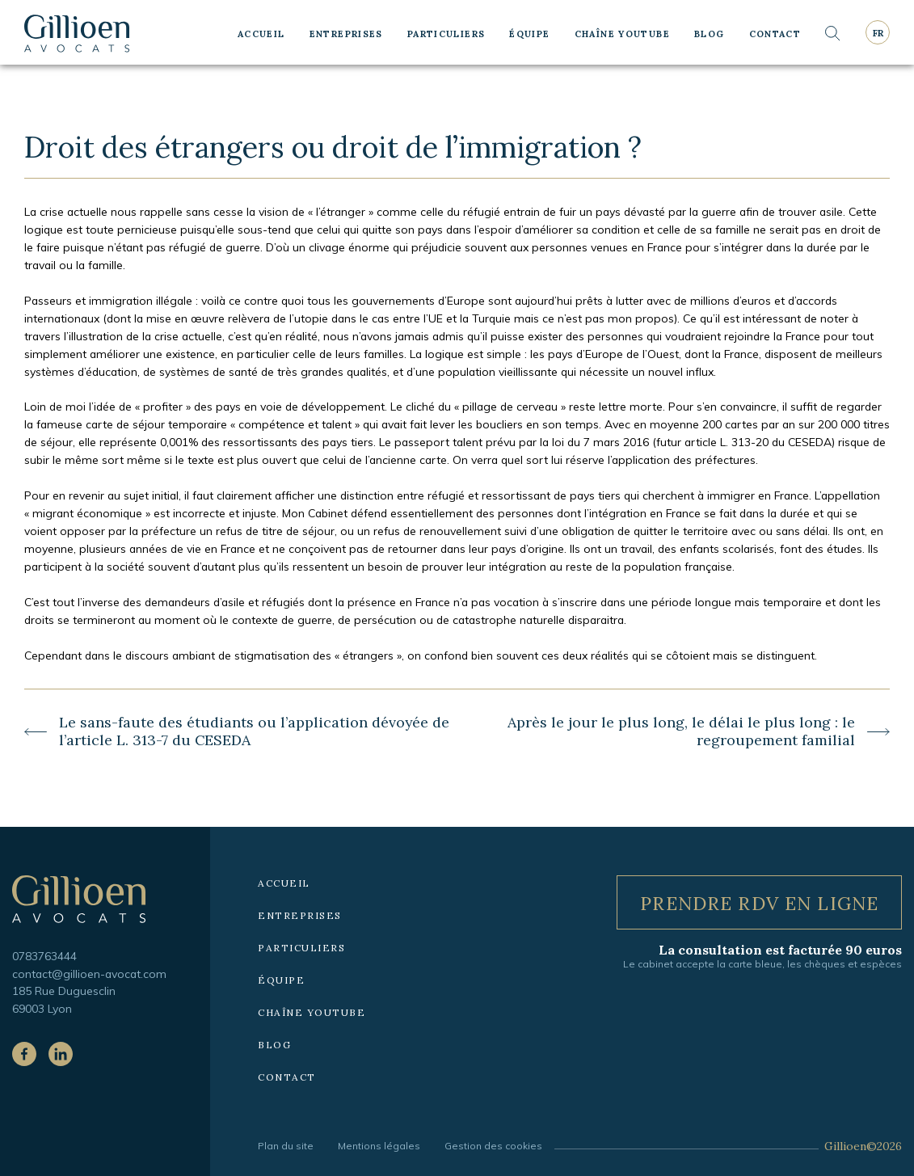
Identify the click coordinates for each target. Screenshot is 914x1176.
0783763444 (44, 956)
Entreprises (346, 34)
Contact (775, 34)
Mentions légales (379, 1146)
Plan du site (286, 1146)
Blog (709, 34)
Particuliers (446, 34)
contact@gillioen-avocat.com (89, 973)
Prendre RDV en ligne (759, 903)
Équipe (529, 34)
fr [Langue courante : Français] (878, 33)
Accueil (261, 34)
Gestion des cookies (493, 1146)
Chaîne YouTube (622, 34)
